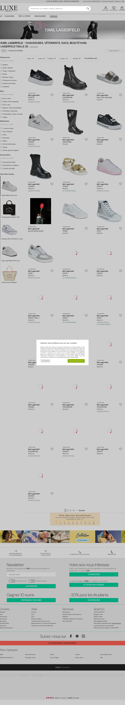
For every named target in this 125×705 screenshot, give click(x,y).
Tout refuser (45, 361)
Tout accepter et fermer (76, 361)
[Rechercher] (88, 8)
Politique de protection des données (68, 357)
